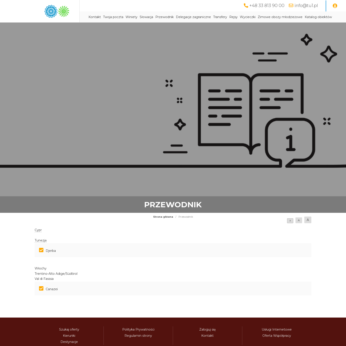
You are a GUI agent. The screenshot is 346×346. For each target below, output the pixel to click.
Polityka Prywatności (138, 329)
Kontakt (94, 17)
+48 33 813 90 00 (266, 5)
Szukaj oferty (69, 329)
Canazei (52, 289)
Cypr (38, 230)
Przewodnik (164, 17)
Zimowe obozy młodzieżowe (280, 17)
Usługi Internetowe (277, 329)
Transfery (220, 17)
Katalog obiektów (318, 17)
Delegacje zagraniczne (193, 17)
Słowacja (146, 17)
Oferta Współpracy (276, 336)
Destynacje (69, 342)
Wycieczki (248, 17)
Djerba (51, 251)
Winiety (131, 17)
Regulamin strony (138, 336)
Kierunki (69, 336)
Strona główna (163, 216)
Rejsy (233, 17)
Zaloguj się (207, 329)
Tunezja (41, 240)
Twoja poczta (113, 17)
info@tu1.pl (306, 5)
